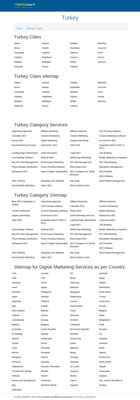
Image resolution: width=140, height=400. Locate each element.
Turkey (70, 18)
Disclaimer (91, 397)
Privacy (80, 397)
